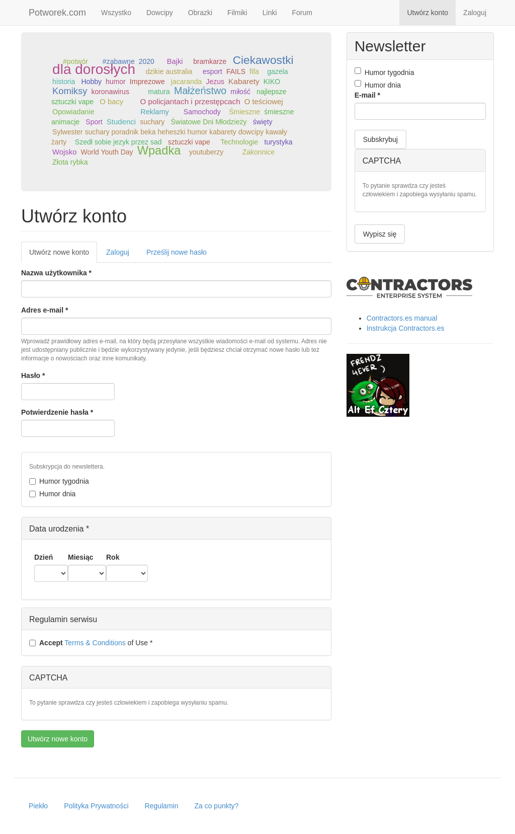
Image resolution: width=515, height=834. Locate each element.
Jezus (215, 82)
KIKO (272, 82)
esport (212, 71)
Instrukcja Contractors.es (406, 328)
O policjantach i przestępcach (190, 101)
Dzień (43, 557)
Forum (302, 13)
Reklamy (154, 112)
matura (159, 92)
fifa (254, 71)
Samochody (202, 112)
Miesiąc (81, 557)
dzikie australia (169, 71)
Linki (270, 13)
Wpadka (159, 150)
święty (263, 122)
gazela (277, 71)
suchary (152, 122)
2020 (146, 61)
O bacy (111, 102)
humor (116, 82)
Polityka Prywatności (96, 806)
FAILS (235, 71)
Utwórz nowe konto (63, 255)
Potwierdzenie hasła (57, 412)
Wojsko (64, 152)
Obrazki (200, 13)
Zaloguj (474, 13)
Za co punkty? (216, 806)
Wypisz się (380, 234)
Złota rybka (70, 162)
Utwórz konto (427, 13)
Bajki (175, 61)
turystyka (279, 142)
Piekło (38, 806)
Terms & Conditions (94, 643)
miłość (240, 92)
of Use (90, 643)
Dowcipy (159, 13)
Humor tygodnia (59, 481)
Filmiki (237, 13)
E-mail (367, 95)
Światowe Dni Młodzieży (208, 122)
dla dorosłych (93, 69)
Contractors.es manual (402, 318)
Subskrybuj (380, 139)
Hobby (91, 82)
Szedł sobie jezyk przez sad (118, 142)
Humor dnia (52, 494)
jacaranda (186, 82)
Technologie (240, 142)
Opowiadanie (73, 112)
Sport (93, 122)
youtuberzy (206, 152)
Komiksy (69, 91)
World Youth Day (107, 152)
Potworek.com (57, 13)
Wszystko (116, 13)
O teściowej (263, 102)
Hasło (33, 375)
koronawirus (110, 92)
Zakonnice (258, 152)
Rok (112, 557)
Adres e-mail (44, 310)
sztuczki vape (189, 142)
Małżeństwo (200, 90)
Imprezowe (147, 82)
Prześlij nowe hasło (176, 252)
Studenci (121, 121)
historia (63, 82)
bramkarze (209, 61)
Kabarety (244, 81)
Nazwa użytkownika (56, 273)
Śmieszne (244, 112)
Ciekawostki (263, 59)
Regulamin (162, 806)
